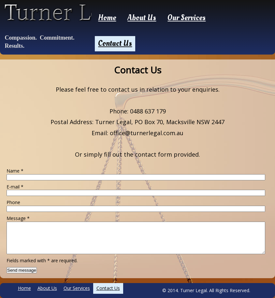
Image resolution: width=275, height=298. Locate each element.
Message (18, 218)
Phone (13, 202)
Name (15, 171)
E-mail (15, 187)
